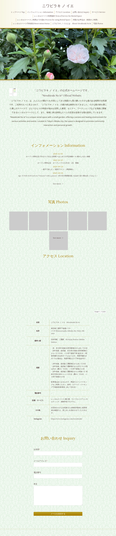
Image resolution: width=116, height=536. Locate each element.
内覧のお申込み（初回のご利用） (86, 20)
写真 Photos (98, 23)
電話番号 (37, 472)
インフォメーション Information (40, 12)
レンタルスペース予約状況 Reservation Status (31, 23)
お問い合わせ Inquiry (81, 12)
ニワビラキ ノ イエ (58, 6)
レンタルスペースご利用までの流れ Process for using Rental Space (43, 20)
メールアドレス (40, 461)
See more (58, 184)
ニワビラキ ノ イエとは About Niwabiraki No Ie (71, 23)
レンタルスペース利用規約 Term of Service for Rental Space (58, 16)
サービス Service (98, 12)
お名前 (37, 449)
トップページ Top (18, 12)
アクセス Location (63, 12)
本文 (35, 484)
